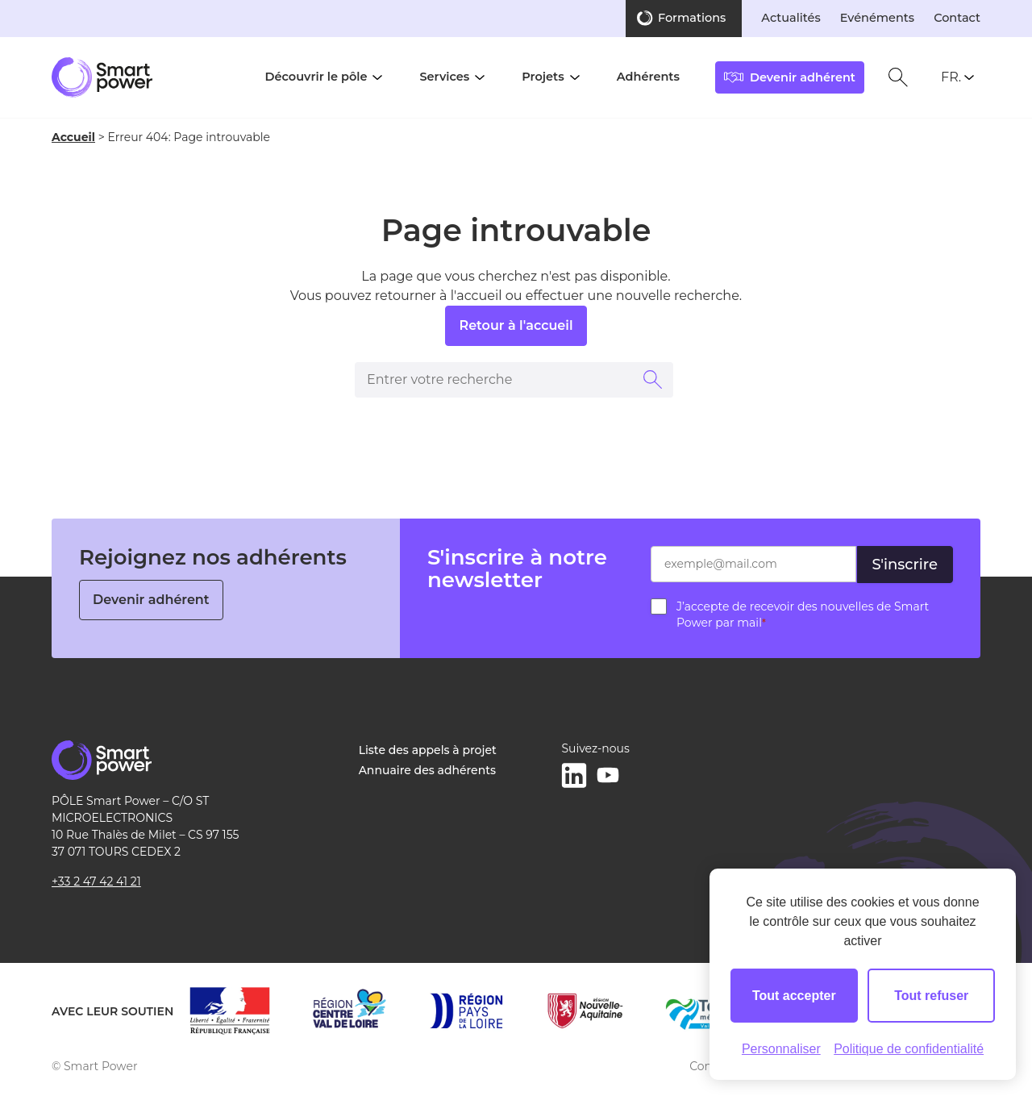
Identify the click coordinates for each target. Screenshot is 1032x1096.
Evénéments (877, 17)
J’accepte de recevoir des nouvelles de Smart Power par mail (802, 614)
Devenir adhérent (151, 599)
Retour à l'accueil (515, 325)
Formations (692, 17)
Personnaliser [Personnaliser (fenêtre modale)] (781, 1049)
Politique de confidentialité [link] (909, 1049)
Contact (957, 17)
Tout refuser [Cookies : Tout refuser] (931, 995)
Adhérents (648, 76)
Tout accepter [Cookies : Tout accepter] (794, 995)
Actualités (790, 17)
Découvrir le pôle (316, 76)
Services (444, 76)
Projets (543, 76)
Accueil (73, 137)
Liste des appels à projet (428, 750)
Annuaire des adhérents (427, 770)
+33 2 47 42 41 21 (96, 881)
